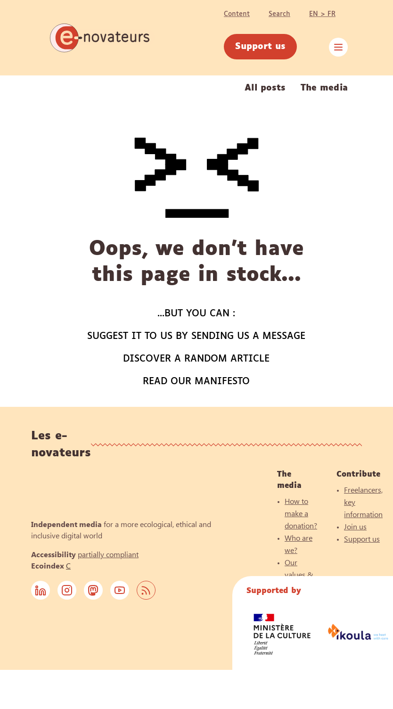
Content (237, 14)
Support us (260, 46)
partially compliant (108, 554)
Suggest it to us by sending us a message (196, 336)
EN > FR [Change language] (322, 14)
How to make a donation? (301, 513)
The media (324, 88)
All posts (265, 88)
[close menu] (338, 47)
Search (279, 14)
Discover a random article (196, 358)
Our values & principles (300, 574)
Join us (355, 526)
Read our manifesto (196, 381)
